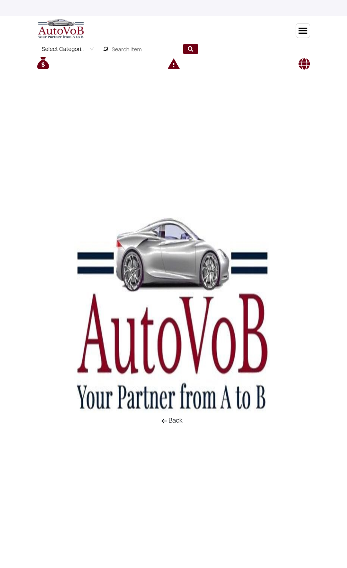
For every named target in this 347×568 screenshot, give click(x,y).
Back (172, 420)
